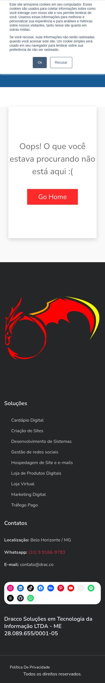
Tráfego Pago (24, 505)
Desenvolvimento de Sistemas (41, 441)
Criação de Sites (27, 431)
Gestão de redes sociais (34, 452)
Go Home (52, 196)
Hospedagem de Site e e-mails (42, 463)
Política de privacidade (30, 667)
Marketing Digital (28, 494)
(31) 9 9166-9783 (47, 552)
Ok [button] (40, 63)
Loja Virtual (22, 484)
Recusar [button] (61, 63)
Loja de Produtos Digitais (36, 473)
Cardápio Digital (27, 420)
